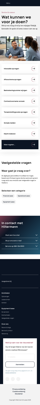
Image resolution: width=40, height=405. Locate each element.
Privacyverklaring (18, 389)
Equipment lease (8, 308)
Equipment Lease (8, 202)
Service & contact (7, 330)
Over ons (5, 324)
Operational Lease (24, 196)
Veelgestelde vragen (8, 318)
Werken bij (5, 334)
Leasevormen (6, 299)
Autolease (6, 293)
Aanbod (4, 303)
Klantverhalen (6, 315)
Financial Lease (8, 196)
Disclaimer (19, 394)
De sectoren (5, 312)
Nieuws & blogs (6, 327)
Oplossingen (5, 296)
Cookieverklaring (19, 391)
